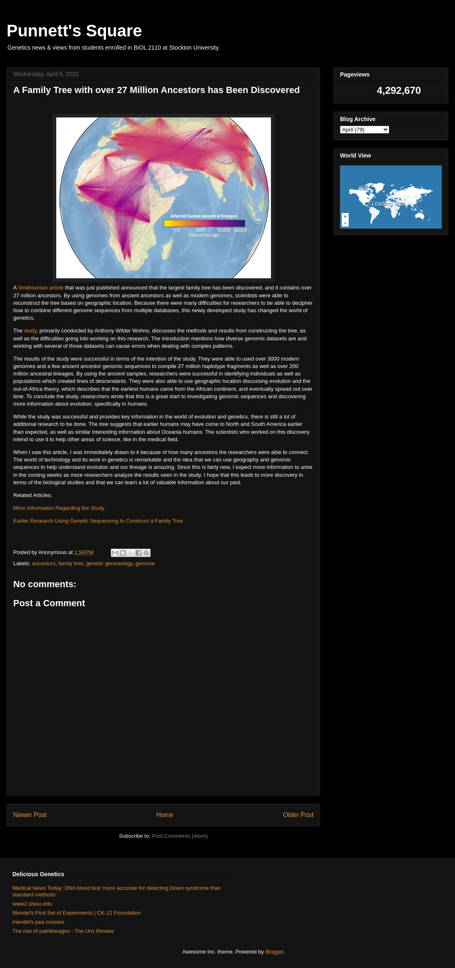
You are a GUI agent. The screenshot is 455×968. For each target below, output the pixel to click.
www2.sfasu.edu (32, 904)
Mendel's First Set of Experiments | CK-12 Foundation (76, 913)
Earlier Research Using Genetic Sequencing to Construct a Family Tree (98, 521)
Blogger (274, 952)
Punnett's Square (74, 31)
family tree (70, 563)
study (30, 330)
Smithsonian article (41, 287)
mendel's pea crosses (38, 922)
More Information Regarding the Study (58, 508)
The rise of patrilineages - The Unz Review (63, 931)
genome (145, 563)
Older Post (298, 814)
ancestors (43, 563)
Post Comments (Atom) (180, 836)
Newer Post (30, 814)
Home (165, 814)
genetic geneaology (109, 563)
